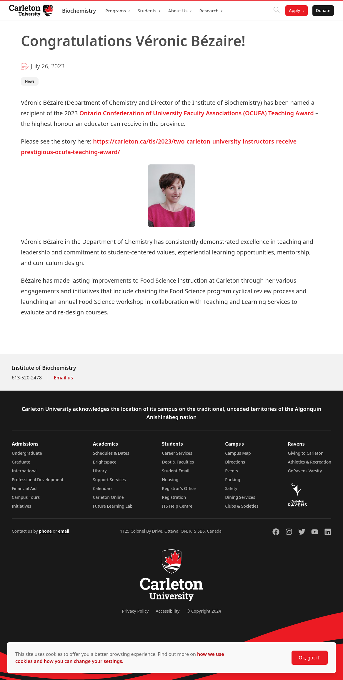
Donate (323, 10)
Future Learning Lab (113, 506)
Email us (63, 377)
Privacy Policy (135, 611)
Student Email (175, 471)
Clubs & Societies (241, 506)
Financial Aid (24, 488)
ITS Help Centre (177, 506)
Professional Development (38, 479)
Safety (231, 488)
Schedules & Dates (111, 453)
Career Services (177, 453)
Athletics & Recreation (309, 462)
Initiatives (21, 506)
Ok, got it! (310, 657)
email (63, 531)
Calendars (103, 488)
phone (46, 531)
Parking (232, 479)
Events (231, 471)
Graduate (21, 462)
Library (100, 471)
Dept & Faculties (178, 462)
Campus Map (238, 453)
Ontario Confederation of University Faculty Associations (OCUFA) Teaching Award (196, 113)
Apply (294, 10)
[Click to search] (276, 10)
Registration (174, 497)
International (25, 471)
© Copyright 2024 (204, 611)
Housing (170, 479)
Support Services (109, 479)
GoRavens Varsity (305, 471)
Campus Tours (26, 497)
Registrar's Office (179, 488)
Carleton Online (108, 497)
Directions (235, 462)
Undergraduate (27, 453)
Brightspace (104, 462)
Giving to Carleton (306, 453)
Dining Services (240, 497)
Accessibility (167, 611)
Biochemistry (79, 10)
